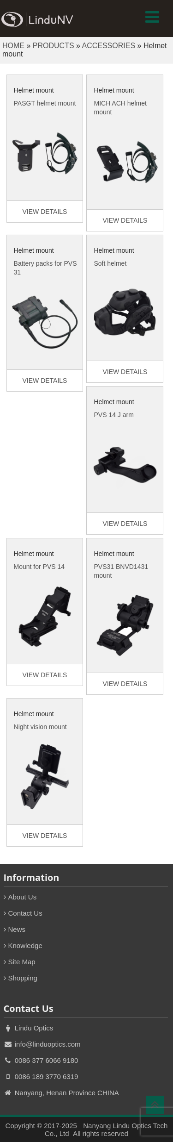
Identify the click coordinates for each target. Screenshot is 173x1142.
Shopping (22, 978)
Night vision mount (40, 726)
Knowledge (25, 945)
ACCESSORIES (108, 46)
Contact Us (25, 913)
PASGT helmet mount (45, 103)
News (17, 929)
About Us (22, 897)
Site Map (22, 962)
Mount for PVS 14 (39, 566)
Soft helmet (110, 263)
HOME (13, 46)
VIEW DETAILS (44, 211)
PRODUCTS (53, 46)
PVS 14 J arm (113, 414)
